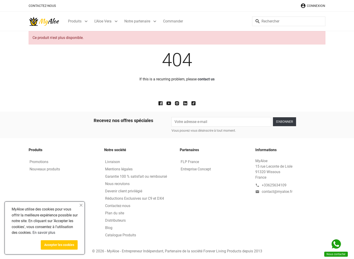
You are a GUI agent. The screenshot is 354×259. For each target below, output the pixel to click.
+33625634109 (274, 185)
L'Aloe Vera (103, 21)
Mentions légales (119, 169)
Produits (75, 21)
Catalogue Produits (120, 235)
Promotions (39, 162)
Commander (173, 21)
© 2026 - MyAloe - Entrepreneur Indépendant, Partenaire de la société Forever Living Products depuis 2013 (177, 251)
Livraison (112, 162)
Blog (108, 228)
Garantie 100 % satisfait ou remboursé (136, 176)
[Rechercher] (288, 21)
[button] (312, 6)
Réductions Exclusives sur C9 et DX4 (134, 198)
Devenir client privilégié (123, 191)
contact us (206, 79)
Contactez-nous (42, 6)
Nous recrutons (117, 184)
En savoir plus (44, 232)
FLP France (190, 162)
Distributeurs (115, 220)
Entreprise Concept (196, 169)
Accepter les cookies (59, 245)
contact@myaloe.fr (277, 191)
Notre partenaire (137, 21)
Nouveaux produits (45, 169)
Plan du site (114, 213)
